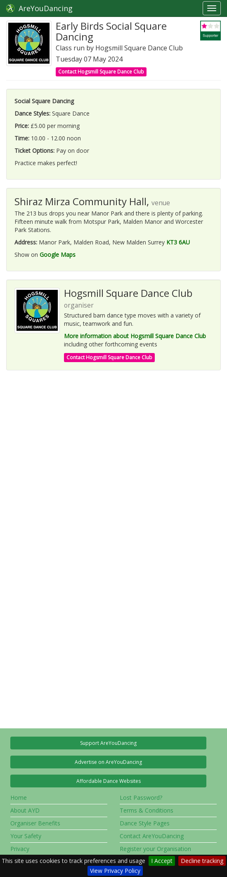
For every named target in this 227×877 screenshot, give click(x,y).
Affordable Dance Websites (108, 781)
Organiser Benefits (35, 823)
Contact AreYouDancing (152, 836)
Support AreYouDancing (108, 743)
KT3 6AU (178, 242)
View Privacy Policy (115, 871)
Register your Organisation (155, 849)
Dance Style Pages (145, 823)
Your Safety (25, 836)
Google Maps (58, 254)
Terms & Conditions (146, 810)
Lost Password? (141, 797)
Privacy (19, 849)
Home (18, 797)
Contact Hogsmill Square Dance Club (101, 71)
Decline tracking (202, 861)
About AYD (25, 810)
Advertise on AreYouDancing (108, 762)
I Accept (162, 861)
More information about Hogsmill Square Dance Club (135, 336)
